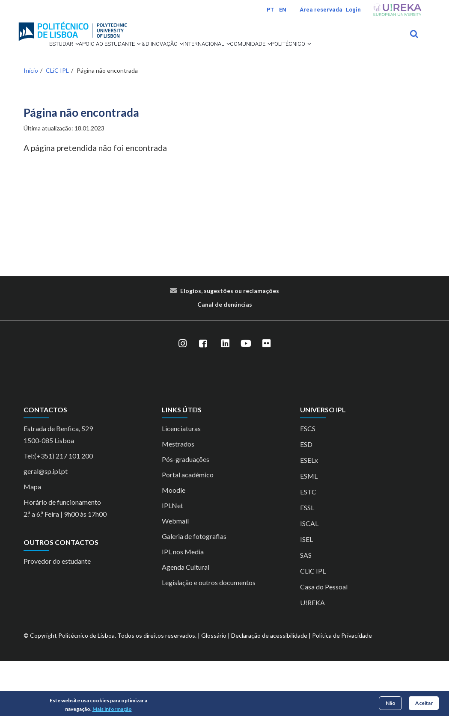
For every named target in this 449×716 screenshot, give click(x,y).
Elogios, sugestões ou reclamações (229, 345)
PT (270, 9)
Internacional (232, 55)
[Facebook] (203, 398)
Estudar (45, 55)
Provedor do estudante (57, 616)
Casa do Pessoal (324, 641)
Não (390, 703)
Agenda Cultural (185, 622)
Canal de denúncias (224, 359)
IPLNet (172, 560)
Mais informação (112, 709)
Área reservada (321, 9)
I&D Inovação (173, 55)
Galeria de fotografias (194, 591)
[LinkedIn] (225, 398)
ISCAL (309, 578)
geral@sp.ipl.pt (46, 526)
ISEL (306, 594)
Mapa (32, 541)
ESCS (307, 483)
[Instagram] (182, 398)
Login (353, 9)
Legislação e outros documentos (209, 637)
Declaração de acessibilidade (269, 690)
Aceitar (424, 703)
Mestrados (178, 498)
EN (282, 9)
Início (31, 125)
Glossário (213, 690)
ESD (306, 499)
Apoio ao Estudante (105, 55)
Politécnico (106, 87)
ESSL (307, 562)
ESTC (308, 546)
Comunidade (51, 87)
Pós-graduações (185, 514)
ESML (309, 531)
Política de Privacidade (342, 690)
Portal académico (188, 529)
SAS (306, 610)
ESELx (309, 515)
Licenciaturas (181, 483)
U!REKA (312, 657)
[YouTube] (246, 398)
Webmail (175, 575)
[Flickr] (266, 398)
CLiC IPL (57, 125)
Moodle (173, 545)
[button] (60, 56)
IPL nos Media (183, 606)
